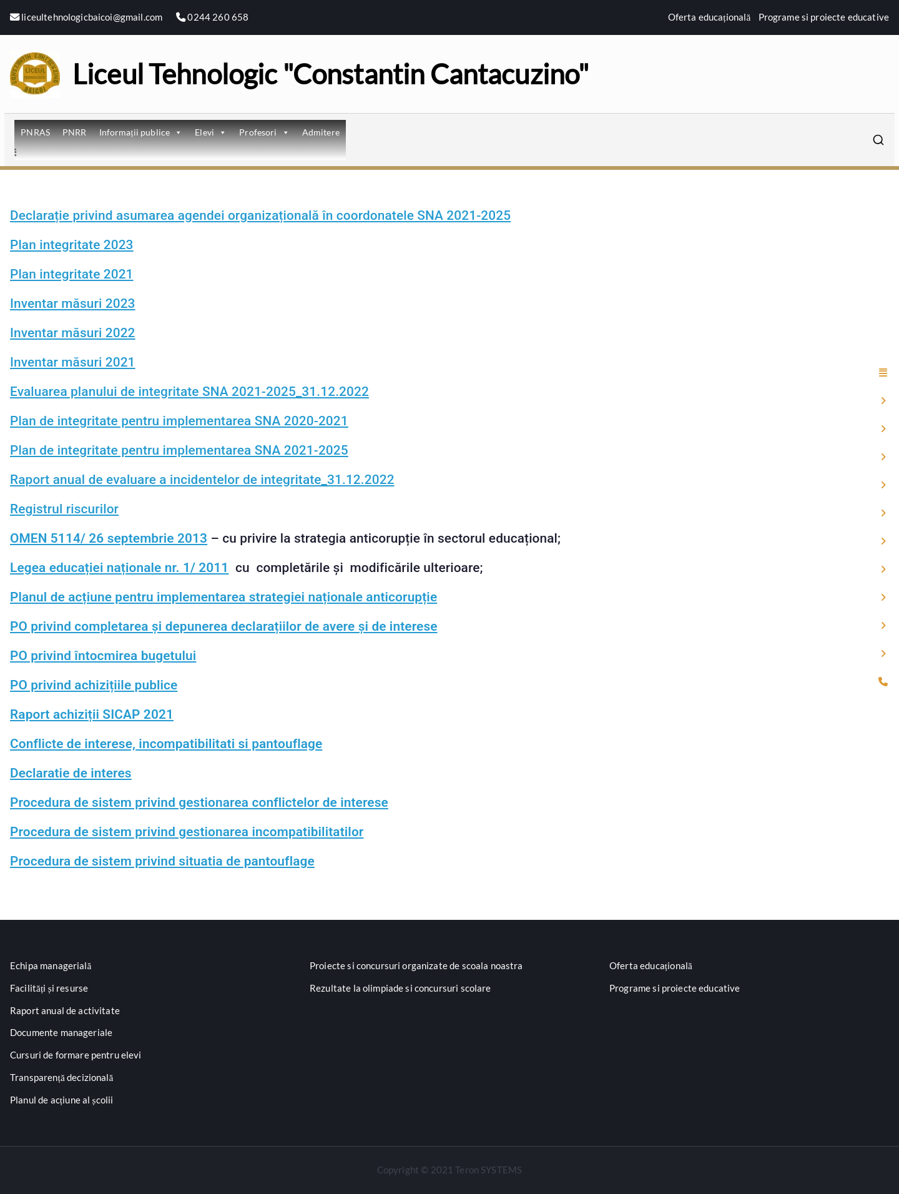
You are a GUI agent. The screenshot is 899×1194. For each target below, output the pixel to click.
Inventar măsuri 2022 (72, 332)
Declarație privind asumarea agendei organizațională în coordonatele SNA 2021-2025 (260, 215)
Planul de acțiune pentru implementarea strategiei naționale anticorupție (223, 597)
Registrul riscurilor (64, 508)
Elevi (211, 132)
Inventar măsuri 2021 (72, 362)
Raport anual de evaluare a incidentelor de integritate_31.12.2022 (202, 479)
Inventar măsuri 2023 (72, 303)
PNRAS (35, 132)
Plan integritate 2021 (72, 274)
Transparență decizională (62, 1077)
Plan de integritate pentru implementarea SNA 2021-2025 (179, 450)
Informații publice (141, 132)
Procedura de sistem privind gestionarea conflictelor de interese (199, 802)
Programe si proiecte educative (824, 16)
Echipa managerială (51, 965)
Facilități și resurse (49, 988)
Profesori (264, 132)
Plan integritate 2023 (72, 244)
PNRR (74, 132)
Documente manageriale (61, 1032)
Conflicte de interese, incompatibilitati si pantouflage (166, 743)
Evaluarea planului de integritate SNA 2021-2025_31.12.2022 (189, 391)
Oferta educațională (709, 16)
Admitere (321, 132)
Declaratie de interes (71, 773)
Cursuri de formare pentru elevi (76, 1054)
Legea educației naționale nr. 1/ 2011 (119, 567)
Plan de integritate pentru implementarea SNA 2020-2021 (179, 420)
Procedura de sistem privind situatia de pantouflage (162, 861)
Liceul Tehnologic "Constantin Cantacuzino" (330, 73)
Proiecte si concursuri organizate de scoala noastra (416, 965)
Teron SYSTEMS (488, 1169)
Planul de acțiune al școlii (61, 1099)
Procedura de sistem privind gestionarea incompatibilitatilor (186, 831)
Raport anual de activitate (65, 1010)
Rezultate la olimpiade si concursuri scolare (400, 988)
